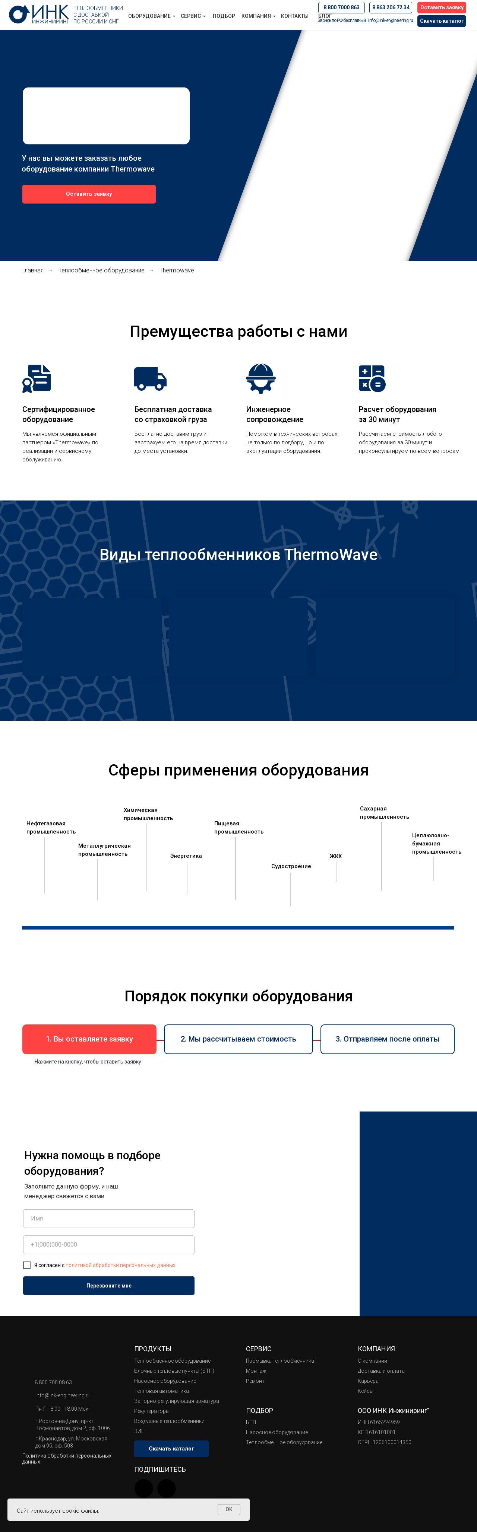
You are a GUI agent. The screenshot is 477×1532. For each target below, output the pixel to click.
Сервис (191, 16)
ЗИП (139, 1431)
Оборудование (149, 16)
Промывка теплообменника (280, 1361)
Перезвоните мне (109, 1286)
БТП (251, 1422)
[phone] (109, 1244)
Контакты (295, 16)
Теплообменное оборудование (102, 270)
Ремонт (255, 1381)
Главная (33, 270)
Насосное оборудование (165, 1381)
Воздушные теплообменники (169, 1421)
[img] (166, 1488)
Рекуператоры (152, 1411)
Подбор (224, 16)
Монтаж (256, 1371)
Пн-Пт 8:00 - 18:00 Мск (61, 1409)
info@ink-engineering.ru (390, 20)
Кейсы (365, 1391)
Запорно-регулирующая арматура (176, 1401)
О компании (372, 1361)
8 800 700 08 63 (53, 1382)
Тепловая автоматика (161, 1391)
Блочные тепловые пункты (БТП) (174, 1371)
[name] (109, 1218)
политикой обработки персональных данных (121, 1265)
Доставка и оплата (381, 1371)
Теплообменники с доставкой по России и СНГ (98, 15)
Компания (256, 16)
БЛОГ (325, 16)
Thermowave (176, 270)
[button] (441, 7)
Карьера (368, 1381)
